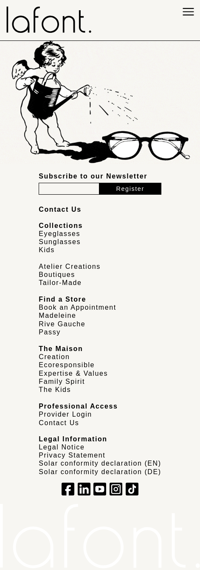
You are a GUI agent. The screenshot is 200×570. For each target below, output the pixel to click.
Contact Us (59, 422)
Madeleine (57, 315)
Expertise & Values (73, 373)
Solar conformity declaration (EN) (100, 463)
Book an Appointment (77, 307)
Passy (50, 332)
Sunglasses (60, 241)
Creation (54, 356)
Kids (47, 249)
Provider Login (65, 414)
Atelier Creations (69, 266)
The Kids (55, 389)
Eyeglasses (59, 233)
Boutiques (57, 274)
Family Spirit (62, 381)
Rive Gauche (62, 324)
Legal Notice (62, 447)
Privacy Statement (72, 455)
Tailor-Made (60, 282)
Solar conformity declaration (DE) (100, 471)
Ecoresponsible (67, 364)
